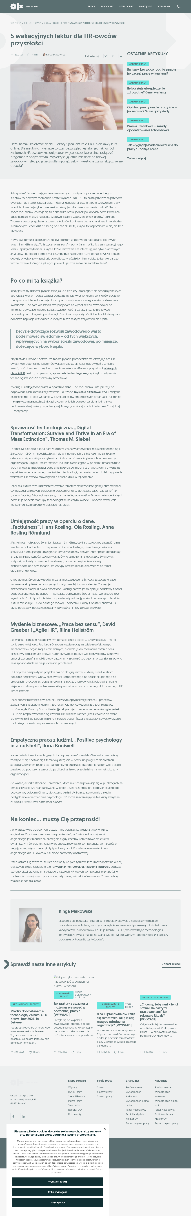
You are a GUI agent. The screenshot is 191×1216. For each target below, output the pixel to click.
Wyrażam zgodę (57, 1181)
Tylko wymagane (57, 1192)
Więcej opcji (58, 1202)
